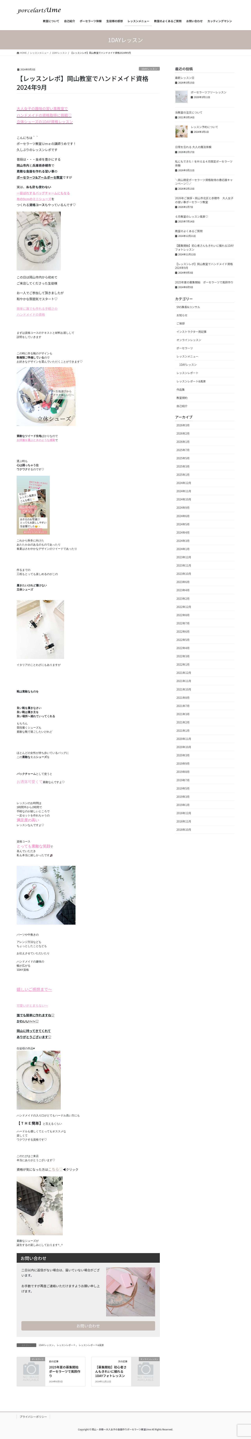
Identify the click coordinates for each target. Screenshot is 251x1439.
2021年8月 (183, 697)
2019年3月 (183, 797)
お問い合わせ (88, 1326)
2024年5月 (183, 524)
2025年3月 (183, 466)
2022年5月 (183, 640)
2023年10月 (183, 574)
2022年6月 (183, 631)
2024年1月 (183, 549)
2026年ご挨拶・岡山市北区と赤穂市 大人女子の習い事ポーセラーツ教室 (204, 200)
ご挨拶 (180, 323)
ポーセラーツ (184, 348)
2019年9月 (183, 763)
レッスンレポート (66, 1345)
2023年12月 (183, 557)
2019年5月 (183, 788)
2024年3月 (183, 541)
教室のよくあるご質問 (189, 231)
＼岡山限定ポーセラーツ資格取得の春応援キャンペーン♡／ (204, 182)
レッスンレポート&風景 (91, 1345)
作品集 (180, 389)
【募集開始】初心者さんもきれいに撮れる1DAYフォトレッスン (110, 1371)
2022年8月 (183, 615)
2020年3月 (183, 755)
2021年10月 (183, 689)
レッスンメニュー (187, 356)
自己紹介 (181, 406)
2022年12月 (183, 607)
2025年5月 (183, 458)
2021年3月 (183, 714)
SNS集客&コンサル (188, 307)
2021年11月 (183, 681)
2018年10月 (183, 829)
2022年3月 (183, 656)
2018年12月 (183, 813)
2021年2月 (183, 722)
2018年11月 (183, 821)
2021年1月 (183, 730)
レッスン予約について (204, 127)
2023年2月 (183, 598)
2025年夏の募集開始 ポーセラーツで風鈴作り (65, 1371)
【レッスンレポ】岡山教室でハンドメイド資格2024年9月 (204, 266)
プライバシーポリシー (33, 1417)
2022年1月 (183, 664)
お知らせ (181, 315)
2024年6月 (183, 516)
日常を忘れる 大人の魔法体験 (193, 147)
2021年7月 (183, 706)
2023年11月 (183, 565)
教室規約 (181, 398)
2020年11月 (183, 739)
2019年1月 (183, 805)
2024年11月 (183, 491)
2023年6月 (183, 582)
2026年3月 (183, 425)
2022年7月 (183, 623)
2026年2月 (183, 433)
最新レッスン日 (184, 78)
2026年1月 (183, 442)
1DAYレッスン (149, 69)
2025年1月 (183, 475)
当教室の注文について (189, 112)
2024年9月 (183, 507)
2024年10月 (183, 499)
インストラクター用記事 (191, 332)
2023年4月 (183, 590)
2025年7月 (183, 450)
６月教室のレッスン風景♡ (191, 216)
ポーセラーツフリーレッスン (208, 92)
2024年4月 (183, 532)
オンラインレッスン (188, 340)
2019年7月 (183, 780)
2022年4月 (183, 648)
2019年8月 (183, 772)
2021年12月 (183, 673)
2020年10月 (183, 747)
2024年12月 (183, 483)
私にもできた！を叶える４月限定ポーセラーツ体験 (204, 163)
